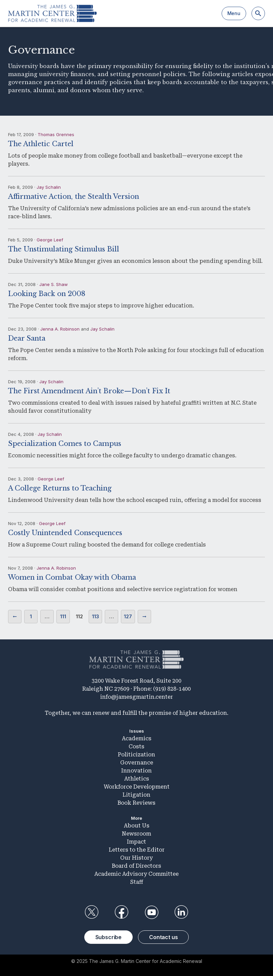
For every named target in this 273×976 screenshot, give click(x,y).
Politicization (136, 754)
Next (144, 616)
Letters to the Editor (137, 850)
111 (63, 616)
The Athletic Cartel (41, 144)
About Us (136, 825)
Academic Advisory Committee (136, 874)
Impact (136, 842)
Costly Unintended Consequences (65, 533)
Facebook (121, 912)
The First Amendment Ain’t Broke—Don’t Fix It (89, 391)
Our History (136, 858)
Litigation (136, 795)
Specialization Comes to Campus (64, 444)
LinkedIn (181, 912)
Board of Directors (136, 866)
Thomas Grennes (56, 134)
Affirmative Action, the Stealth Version (73, 196)
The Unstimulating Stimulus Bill (63, 249)
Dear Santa (26, 338)
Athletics (136, 779)
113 (95, 616)
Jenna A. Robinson (60, 329)
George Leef (50, 239)
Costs (136, 746)
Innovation (136, 770)
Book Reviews (136, 803)
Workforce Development (137, 787)
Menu (233, 13)
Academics (136, 738)
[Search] (258, 13)
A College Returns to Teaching (59, 488)
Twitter (91, 912)
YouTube (151, 912)
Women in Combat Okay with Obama (72, 577)
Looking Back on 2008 (46, 294)
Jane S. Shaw (53, 284)
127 (128, 616)
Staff (136, 882)
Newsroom (136, 833)
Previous (14, 616)
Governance (136, 762)
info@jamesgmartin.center (136, 697)
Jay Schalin (49, 187)
